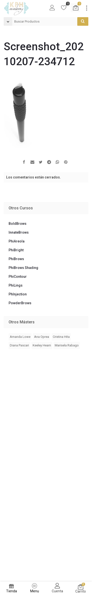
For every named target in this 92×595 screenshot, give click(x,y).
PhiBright (16, 250)
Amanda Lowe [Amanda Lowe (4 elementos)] (20, 337)
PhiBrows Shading (23, 268)
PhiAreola (17, 241)
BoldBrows (17, 224)
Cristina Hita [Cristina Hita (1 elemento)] (61, 337)
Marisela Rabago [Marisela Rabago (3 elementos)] (67, 345)
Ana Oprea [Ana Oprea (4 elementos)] (41, 337)
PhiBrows (16, 259)
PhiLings (16, 285)
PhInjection (18, 294)
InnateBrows (19, 232)
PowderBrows (20, 303)
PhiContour (18, 277)
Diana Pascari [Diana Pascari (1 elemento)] (19, 345)
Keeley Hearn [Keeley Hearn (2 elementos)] (42, 345)
